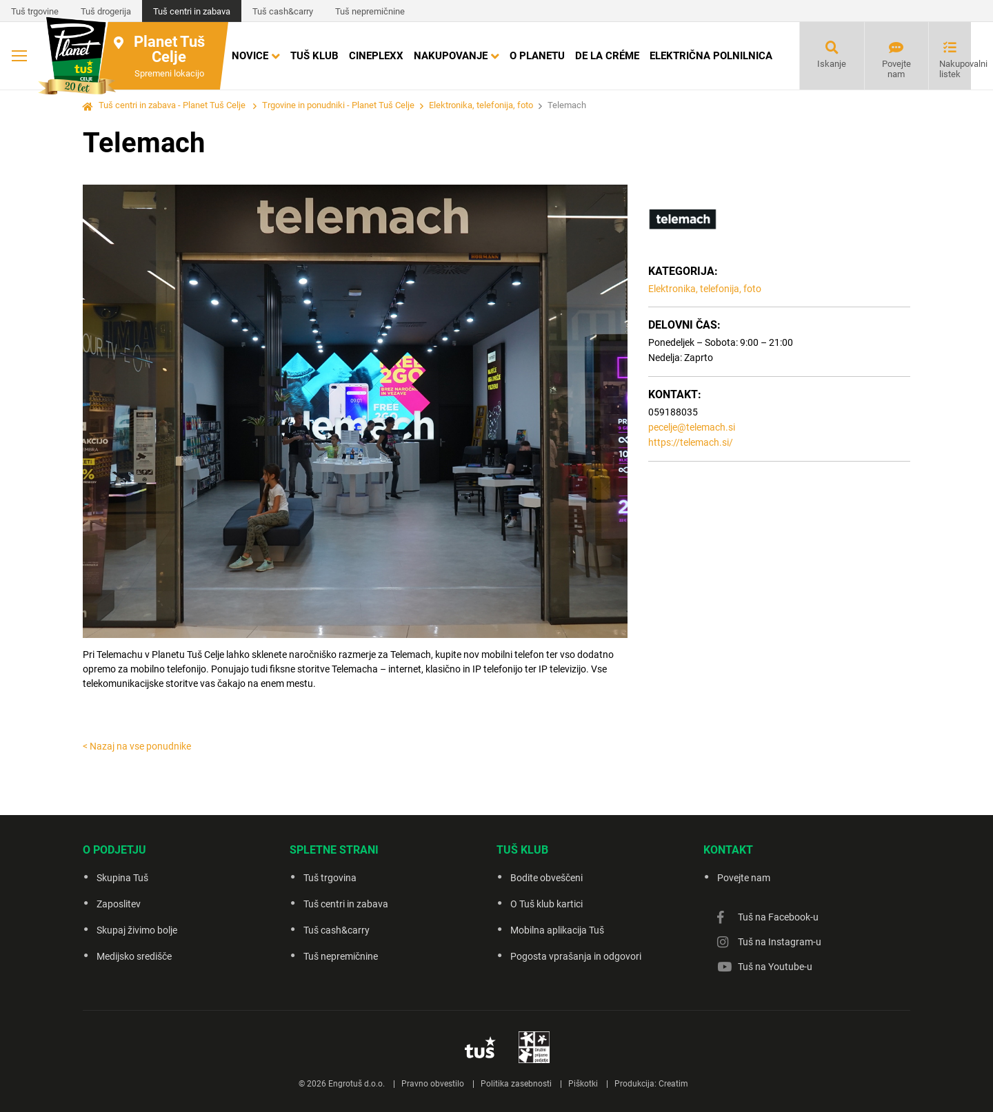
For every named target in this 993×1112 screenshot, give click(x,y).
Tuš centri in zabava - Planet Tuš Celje (172, 105)
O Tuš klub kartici (546, 903)
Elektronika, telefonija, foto (481, 105)
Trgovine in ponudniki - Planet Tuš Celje (338, 105)
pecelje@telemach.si (691, 427)
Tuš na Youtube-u (775, 966)
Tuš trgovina (330, 877)
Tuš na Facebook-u (778, 917)
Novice (250, 56)
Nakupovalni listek (955, 69)
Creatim (673, 1084)
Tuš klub (314, 56)
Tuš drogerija (106, 11)
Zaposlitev (119, 903)
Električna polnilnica (711, 56)
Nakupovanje (451, 56)
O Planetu (537, 56)
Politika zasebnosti (516, 1084)
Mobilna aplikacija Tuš (557, 930)
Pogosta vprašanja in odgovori (575, 956)
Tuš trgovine (35, 11)
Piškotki (583, 1084)
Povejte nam (896, 69)
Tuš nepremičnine (370, 11)
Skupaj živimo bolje (137, 930)
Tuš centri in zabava (191, 11)
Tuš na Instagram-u (779, 941)
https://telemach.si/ (690, 442)
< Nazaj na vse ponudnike (137, 746)
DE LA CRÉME (607, 56)
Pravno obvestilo (432, 1084)
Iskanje (831, 64)
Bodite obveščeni (546, 877)
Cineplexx (376, 56)
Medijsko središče (134, 956)
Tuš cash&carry (282, 11)
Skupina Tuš (122, 877)
